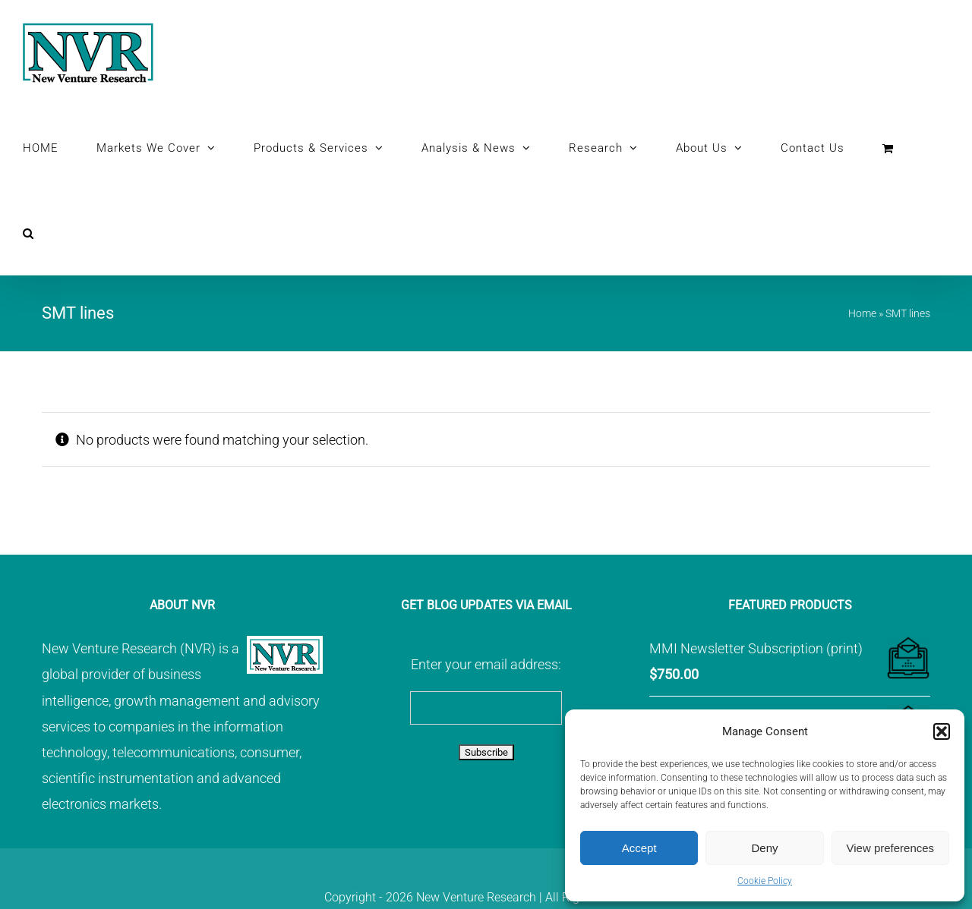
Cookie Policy (764, 881)
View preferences (891, 847)
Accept (639, 847)
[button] (941, 731)
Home (862, 313)
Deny (764, 847)
